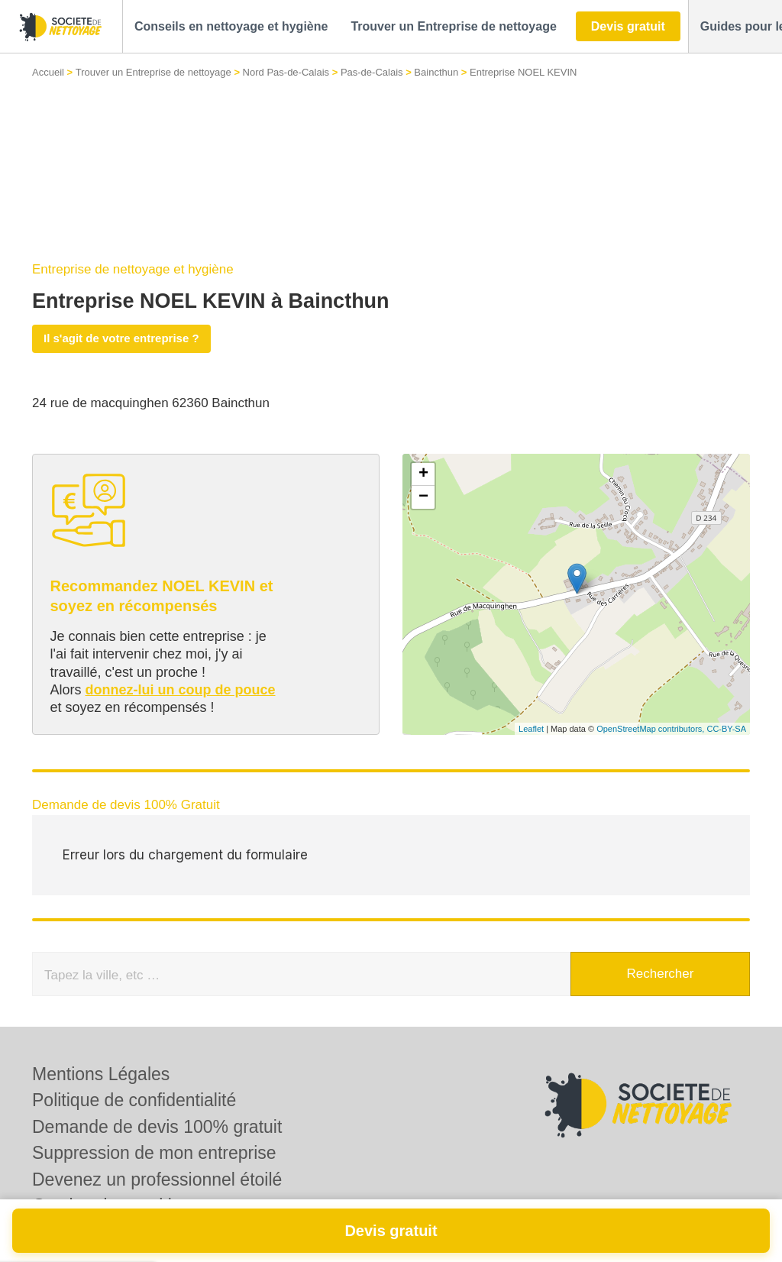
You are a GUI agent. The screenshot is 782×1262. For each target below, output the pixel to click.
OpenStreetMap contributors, (651, 728)
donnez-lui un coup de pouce (181, 689)
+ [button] (423, 474)
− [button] (423, 497)
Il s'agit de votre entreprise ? (121, 338)
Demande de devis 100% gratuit (157, 1127)
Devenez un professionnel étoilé (157, 1179)
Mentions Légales (101, 1074)
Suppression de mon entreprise (154, 1153)
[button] (231, 27)
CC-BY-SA (726, 728)
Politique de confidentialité (134, 1100)
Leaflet (531, 728)
